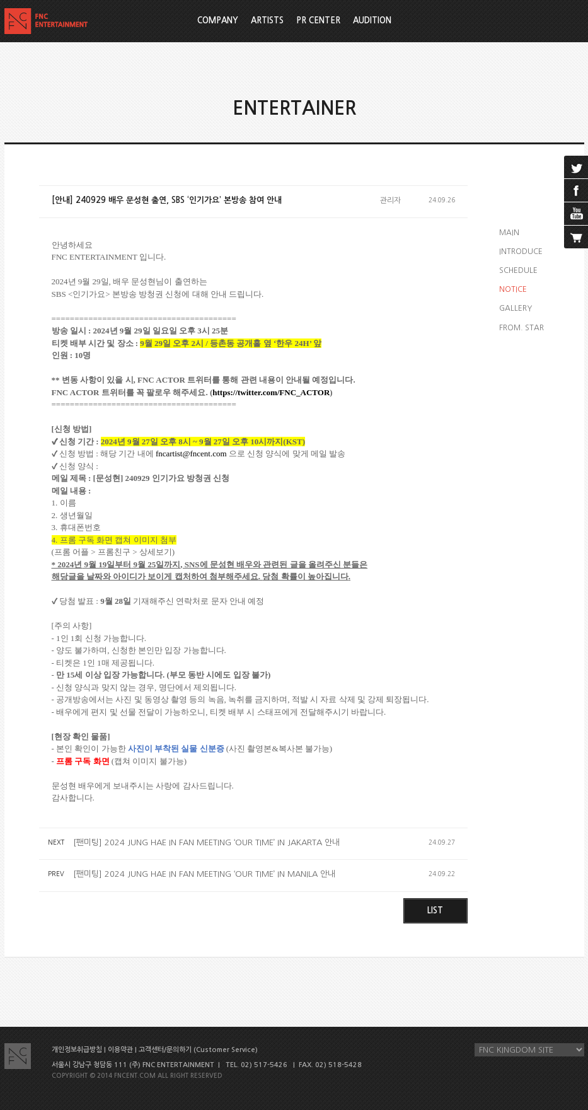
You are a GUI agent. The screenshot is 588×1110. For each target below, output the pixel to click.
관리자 (390, 200)
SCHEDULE (518, 270)
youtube (576, 213)
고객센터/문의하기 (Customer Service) (198, 1049)
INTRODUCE (521, 251)
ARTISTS (267, 20)
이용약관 (120, 1049)
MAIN (509, 232)
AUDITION (372, 20)
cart (576, 237)
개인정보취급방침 (77, 1049)
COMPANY (217, 20)
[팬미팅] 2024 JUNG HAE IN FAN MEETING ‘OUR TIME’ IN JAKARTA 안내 (206, 842)
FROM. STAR (521, 328)
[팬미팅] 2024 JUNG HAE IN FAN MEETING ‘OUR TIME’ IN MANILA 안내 (204, 874)
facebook (576, 190)
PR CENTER (318, 20)
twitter (576, 167)
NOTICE (513, 289)
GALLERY (515, 308)
